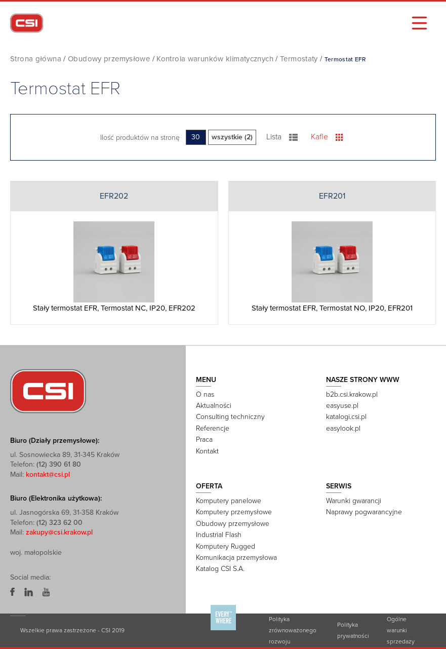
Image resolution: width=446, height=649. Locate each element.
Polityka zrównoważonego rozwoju (292, 630)
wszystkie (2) (232, 137)
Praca (204, 439)
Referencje (212, 428)
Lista (282, 137)
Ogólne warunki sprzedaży (401, 630)
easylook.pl (343, 428)
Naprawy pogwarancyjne (364, 512)
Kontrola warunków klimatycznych (214, 58)
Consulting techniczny (230, 416)
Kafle (327, 137)
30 (195, 137)
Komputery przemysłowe (234, 512)
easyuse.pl (342, 405)
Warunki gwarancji (353, 501)
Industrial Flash (218, 534)
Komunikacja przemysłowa (236, 557)
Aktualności (213, 405)
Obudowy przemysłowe (109, 58)
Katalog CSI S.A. (220, 568)
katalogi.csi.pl (346, 416)
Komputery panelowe (228, 501)
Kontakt (207, 451)
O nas (205, 394)
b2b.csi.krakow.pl (352, 394)
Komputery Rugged (225, 546)
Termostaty (299, 58)
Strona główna (35, 58)
